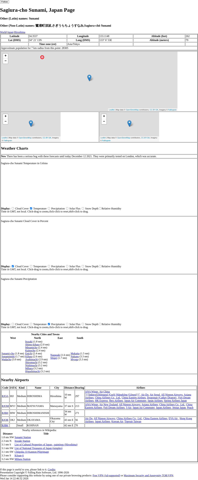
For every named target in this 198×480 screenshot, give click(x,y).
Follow (4, 1)
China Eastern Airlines (134, 397)
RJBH (5, 413)
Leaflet (111, 110)
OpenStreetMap (132, 110)
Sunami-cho (7, 353)
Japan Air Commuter (135, 400)
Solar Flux (74, 208)
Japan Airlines (155, 400)
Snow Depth (91, 208)
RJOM (5, 406)
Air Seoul (155, 394)
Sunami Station (23, 437)
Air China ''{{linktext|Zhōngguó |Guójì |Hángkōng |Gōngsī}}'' (112, 393)
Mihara (29, 368)
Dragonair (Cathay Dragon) (162, 397)
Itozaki (28, 341)
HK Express (101, 400)
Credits (51, 469)
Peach (190, 407)
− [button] (5, 61)
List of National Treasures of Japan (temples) (38, 448)
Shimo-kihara (32, 344)
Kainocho (30, 350)
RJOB (5, 420)
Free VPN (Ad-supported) (106, 475)
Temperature (40, 208)
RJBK (5, 425)
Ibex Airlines (116, 400)
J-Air (128, 407)
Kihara (28, 356)
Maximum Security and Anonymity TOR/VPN (148, 475)
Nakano (75, 356)
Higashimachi (32, 371)
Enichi (28, 353)
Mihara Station (22, 459)
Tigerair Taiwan (132, 421)
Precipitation (58, 208)
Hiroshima (19, 32)
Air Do (144, 394)
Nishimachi (31, 365)
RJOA (5, 396)
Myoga (74, 359)
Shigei (53, 358)
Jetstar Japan (179, 407)
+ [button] (5, 56)
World (3, 32)
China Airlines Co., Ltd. (108, 397)
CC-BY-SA (154, 110)
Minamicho (31, 347)
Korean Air (117, 421)
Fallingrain (172, 110)
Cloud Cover (22, 208)
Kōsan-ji (19, 455)
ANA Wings (91, 391)
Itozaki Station (22, 441)
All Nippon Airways (172, 394)
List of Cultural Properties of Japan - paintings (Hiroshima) (46, 444)
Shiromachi (31, 362)
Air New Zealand (108, 404)
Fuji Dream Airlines (114, 407)
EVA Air (173, 418)
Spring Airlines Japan (175, 400)
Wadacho (6, 359)
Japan (10, 32)
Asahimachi (31, 359)
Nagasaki (55, 355)
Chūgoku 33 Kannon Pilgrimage (32, 451)
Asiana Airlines (150, 404)
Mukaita (75, 353)
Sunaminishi (8, 356)
